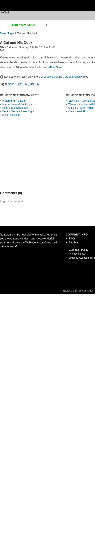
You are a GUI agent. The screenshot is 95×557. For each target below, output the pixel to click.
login (50, 24)
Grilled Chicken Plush (81, 107)
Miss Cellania (8, 47)
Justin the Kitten (11, 114)
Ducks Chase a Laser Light (18, 111)
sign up (41, 24)
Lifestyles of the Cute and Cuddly (63, 76)
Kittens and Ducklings (15, 107)
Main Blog (6, 33)
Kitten (10, 84)
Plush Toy (21, 84)
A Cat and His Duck (16, 43)
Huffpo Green (54, 67)
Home (5, 12)
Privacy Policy (77, 253)
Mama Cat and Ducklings (17, 104)
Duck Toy (33, 84)
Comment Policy (78, 249)
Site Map (74, 242)
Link (38, 67)
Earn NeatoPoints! (23, 24)
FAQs (72, 238)
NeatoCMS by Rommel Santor (78, 291)
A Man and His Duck (14, 100)
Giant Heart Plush (78, 111)
